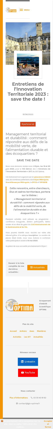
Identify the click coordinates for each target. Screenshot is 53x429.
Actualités (38, 337)
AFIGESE (43, 182)
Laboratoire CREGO (42, 177)
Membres (41, 331)
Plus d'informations (19, 398)
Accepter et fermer (48, 424)
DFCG (34, 182)
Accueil (13, 331)
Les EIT (27, 337)
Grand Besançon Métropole (17, 182)
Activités (17, 337)
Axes (32, 331)
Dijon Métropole (41, 179)
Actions (23, 331)
